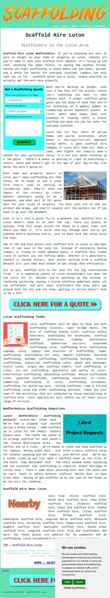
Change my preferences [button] (75, 588)
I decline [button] (79, 582)
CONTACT (85, 26)
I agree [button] (67, 582)
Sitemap (5, 571)
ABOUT (75, 26)
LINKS (65, 26)
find (61, 496)
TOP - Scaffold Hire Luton (22, 545)
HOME (55, 26)
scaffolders (48, 324)
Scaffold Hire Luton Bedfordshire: (29, 53)
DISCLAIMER (99, 26)
